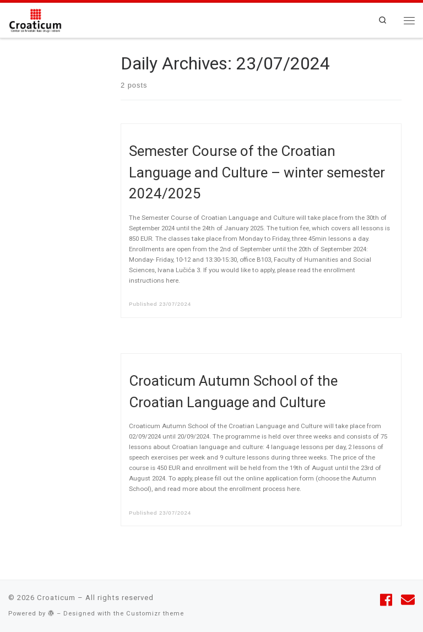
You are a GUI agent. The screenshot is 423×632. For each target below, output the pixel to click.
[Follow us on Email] (408, 600)
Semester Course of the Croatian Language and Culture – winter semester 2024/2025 (257, 172)
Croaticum (56, 597)
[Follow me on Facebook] (386, 600)
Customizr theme (155, 613)
